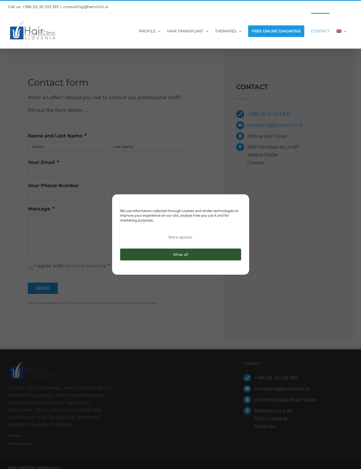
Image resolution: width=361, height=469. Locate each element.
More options (180, 237)
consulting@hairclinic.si (85, 6)
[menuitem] (341, 30)
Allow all (180, 254)
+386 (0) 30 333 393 (40, 6)
